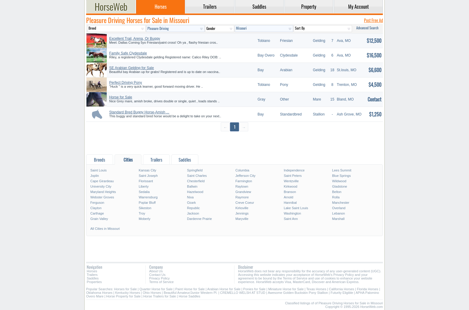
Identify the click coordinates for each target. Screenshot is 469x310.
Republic (193, 208)
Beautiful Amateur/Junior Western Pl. (190, 292)
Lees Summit (341, 170)
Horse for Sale (120, 97)
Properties (94, 282)
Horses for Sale (125, 289)
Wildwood (339, 181)
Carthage (97, 213)
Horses (92, 271)
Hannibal (290, 202)
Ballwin (192, 186)
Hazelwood (195, 192)
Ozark (191, 202)
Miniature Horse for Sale (286, 289)
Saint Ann (291, 219)
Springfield (194, 170)
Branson (290, 192)
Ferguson (97, 202)
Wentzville (291, 181)
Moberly (144, 219)
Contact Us (157, 274)
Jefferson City (245, 175)
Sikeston (145, 208)
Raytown (241, 186)
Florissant (146, 181)
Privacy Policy (159, 278)
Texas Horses (316, 289)
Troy (142, 213)
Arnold (288, 197)
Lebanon (338, 213)
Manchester (340, 202)
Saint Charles (197, 175)
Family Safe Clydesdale (128, 53)
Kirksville (241, 208)
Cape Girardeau (102, 181)
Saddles (93, 278)
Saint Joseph (148, 175)
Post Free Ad (373, 20)
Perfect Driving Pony (125, 82)
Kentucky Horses (127, 292)
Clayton (95, 208)
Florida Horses (367, 289)
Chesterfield (196, 181)
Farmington (243, 181)
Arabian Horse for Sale (223, 289)
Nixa (190, 197)
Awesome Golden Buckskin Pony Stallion (298, 292)
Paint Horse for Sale (190, 289)
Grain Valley (99, 219)
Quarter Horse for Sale (156, 289)
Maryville (241, 219)
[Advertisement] (234, 142)
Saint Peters (293, 175)
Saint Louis (98, 170)
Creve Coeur (244, 202)
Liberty (144, 186)
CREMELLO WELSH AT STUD (242, 292)
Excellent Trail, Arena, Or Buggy (134, 39)
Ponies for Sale (254, 289)
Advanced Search (367, 27)
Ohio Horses (152, 292)
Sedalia (144, 192)
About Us (156, 271)
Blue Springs (341, 175)
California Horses (341, 289)
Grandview (243, 192)
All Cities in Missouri (105, 228)
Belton (336, 192)
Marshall (338, 219)
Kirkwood (290, 186)
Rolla (335, 197)
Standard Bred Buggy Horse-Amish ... (139, 112)
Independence (294, 170)
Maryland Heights (103, 192)
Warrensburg (148, 197)
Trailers (92, 274)
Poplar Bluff (147, 202)
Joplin (94, 175)
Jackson (193, 213)
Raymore (242, 197)
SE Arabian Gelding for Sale (131, 68)
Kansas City (147, 170)
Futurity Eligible (342, 292)
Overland (338, 208)
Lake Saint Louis (296, 208)
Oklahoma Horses (99, 292)
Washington (292, 213)
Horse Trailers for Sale (159, 296)
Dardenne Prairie (199, 219)
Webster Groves (102, 197)
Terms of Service (161, 282)
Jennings (242, 213)
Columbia (242, 170)
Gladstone (339, 186)
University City (100, 186)
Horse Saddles (189, 296)
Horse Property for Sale (123, 296)
